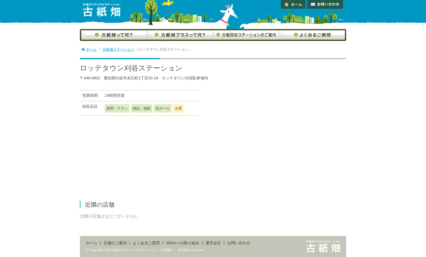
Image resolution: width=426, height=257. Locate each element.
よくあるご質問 (312, 35)
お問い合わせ (325, 4)
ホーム (293, 4)
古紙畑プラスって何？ (180, 35)
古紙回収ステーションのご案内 (246, 35)
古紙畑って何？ (113, 35)
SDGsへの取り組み (182, 243)
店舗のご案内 (115, 243)
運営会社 (213, 243)
